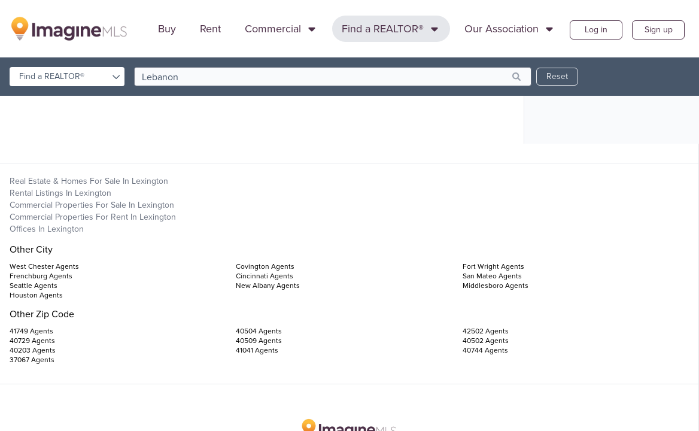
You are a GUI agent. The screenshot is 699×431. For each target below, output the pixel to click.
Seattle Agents (33, 285)
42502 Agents (486, 331)
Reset (557, 76)
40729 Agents (32, 340)
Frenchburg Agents (41, 276)
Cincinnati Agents (264, 276)
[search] (332, 76)
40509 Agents (259, 340)
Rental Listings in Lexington (60, 193)
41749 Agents (31, 331)
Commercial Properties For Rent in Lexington (93, 217)
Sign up (659, 29)
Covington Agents (265, 266)
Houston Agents (36, 295)
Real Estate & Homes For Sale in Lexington (89, 181)
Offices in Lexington (47, 229)
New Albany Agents (268, 285)
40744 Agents (485, 350)
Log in (596, 29)
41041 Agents (257, 350)
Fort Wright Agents (493, 266)
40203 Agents (33, 350)
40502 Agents (486, 340)
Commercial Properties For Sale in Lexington (92, 205)
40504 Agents (259, 331)
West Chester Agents (44, 266)
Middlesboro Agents (495, 285)
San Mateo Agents (492, 276)
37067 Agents (32, 360)
